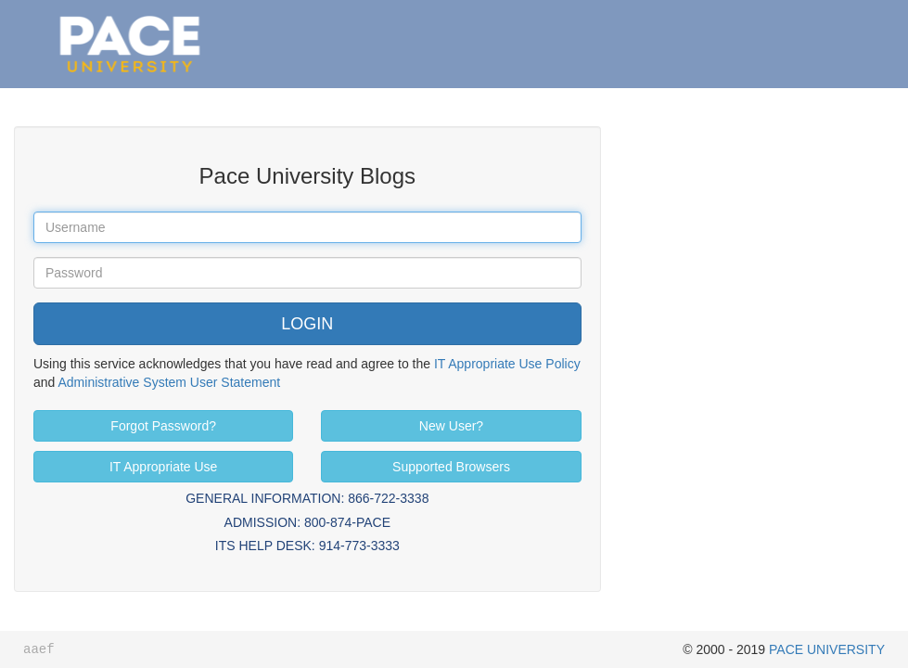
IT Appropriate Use (163, 466)
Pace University (130, 18)
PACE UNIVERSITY (827, 649)
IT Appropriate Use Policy (507, 363)
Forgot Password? (163, 425)
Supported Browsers (451, 466)
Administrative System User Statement (169, 382)
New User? (451, 425)
